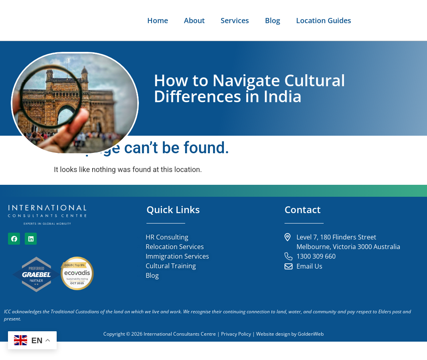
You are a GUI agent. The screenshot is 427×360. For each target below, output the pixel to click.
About (329, 20)
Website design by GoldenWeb (290, 352)
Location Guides (387, 39)
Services (370, 20)
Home (292, 20)
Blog (407, 20)
